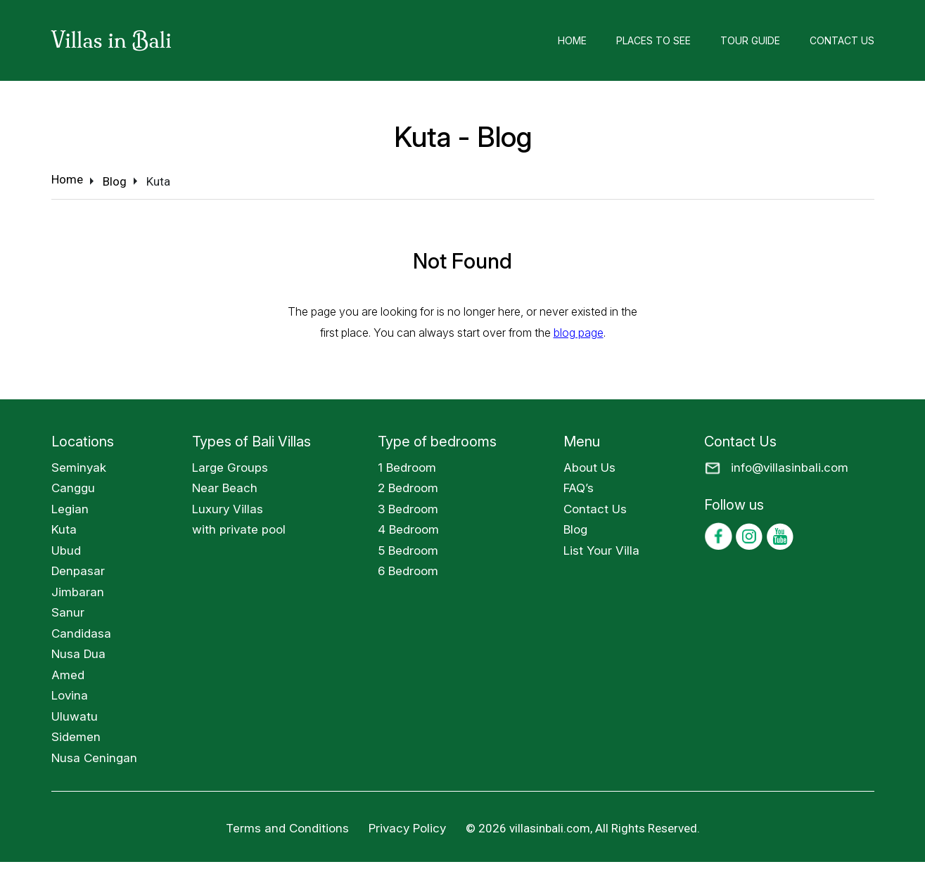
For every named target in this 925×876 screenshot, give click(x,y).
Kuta (64, 529)
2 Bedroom (408, 488)
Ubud (66, 550)
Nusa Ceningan (94, 758)
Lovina (69, 695)
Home (572, 40)
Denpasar (78, 571)
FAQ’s (578, 488)
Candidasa (81, 633)
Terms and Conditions (287, 828)
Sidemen (76, 737)
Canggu (73, 488)
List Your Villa (601, 550)
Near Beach (224, 488)
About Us (589, 467)
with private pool (239, 529)
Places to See (653, 40)
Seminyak (78, 467)
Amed (67, 675)
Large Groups (230, 467)
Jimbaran (77, 592)
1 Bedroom (407, 467)
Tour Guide (750, 40)
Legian (70, 509)
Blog (575, 529)
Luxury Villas (227, 509)
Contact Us (842, 40)
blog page (579, 333)
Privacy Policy (407, 828)
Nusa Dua (78, 654)
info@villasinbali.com (789, 467)
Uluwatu (74, 716)
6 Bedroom (408, 571)
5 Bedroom (408, 550)
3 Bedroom (408, 509)
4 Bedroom (408, 529)
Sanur (67, 612)
